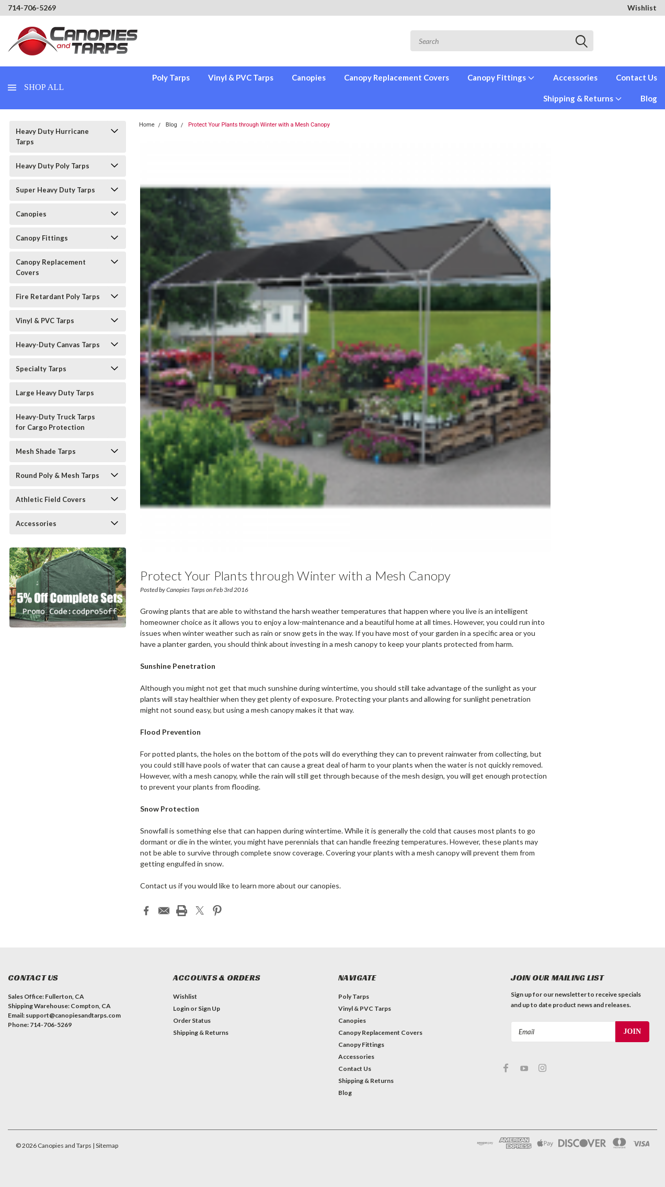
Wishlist (642, 7)
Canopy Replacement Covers (396, 77)
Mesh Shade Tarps (46, 451)
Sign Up (209, 1008)
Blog (648, 98)
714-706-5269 (32, 7)
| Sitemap (105, 1145)
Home (147, 124)
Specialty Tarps (41, 368)
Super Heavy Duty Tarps (55, 190)
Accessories (575, 77)
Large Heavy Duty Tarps (55, 393)
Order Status (192, 1020)
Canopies (309, 77)
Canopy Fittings (501, 77)
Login (181, 1008)
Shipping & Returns (582, 98)
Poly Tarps (171, 77)
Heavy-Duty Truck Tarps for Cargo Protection (55, 422)
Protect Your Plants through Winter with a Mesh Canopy (259, 124)
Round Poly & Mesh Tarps (57, 475)
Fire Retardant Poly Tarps (58, 296)
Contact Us (636, 77)
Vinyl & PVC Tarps (240, 77)
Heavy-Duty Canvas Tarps (58, 344)
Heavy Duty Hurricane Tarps (52, 136)
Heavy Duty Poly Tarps (52, 166)
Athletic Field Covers (51, 499)
